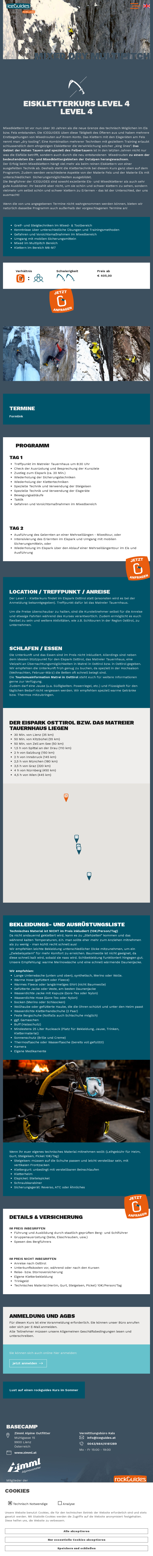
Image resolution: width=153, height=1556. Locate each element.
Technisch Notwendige (30, 1504)
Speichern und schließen (76, 1548)
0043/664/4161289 (102, 1444)
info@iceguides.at (101, 1438)
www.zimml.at (25, 1452)
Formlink (16, 416)
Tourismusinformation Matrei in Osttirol (46, 677)
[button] (89, 876)
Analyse (69, 1504)
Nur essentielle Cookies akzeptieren (76, 1539)
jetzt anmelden (25, 1363)
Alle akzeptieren (76, 1531)
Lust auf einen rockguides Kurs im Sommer (44, 1390)
